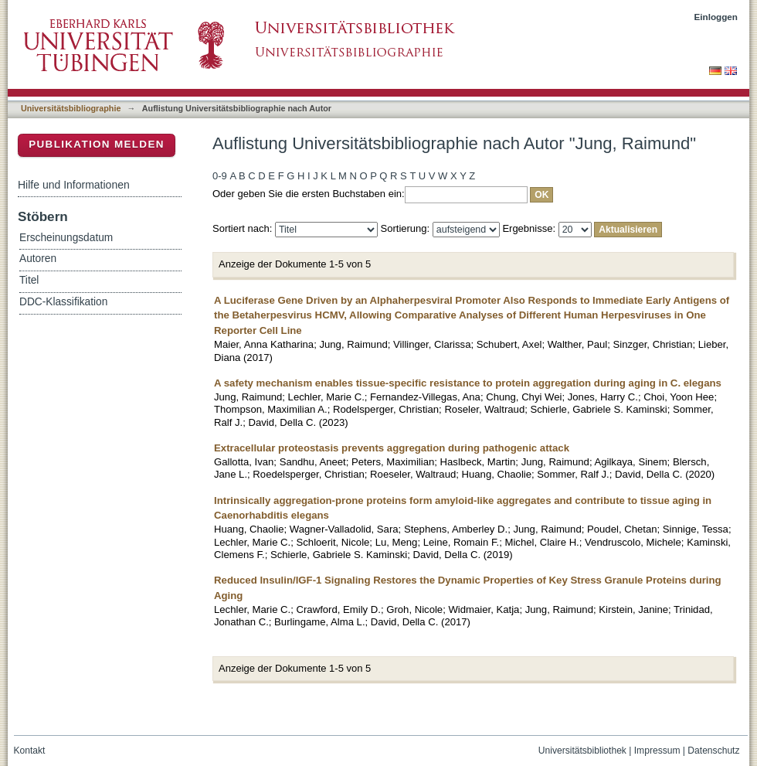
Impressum (657, 750)
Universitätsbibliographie (71, 108)
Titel (29, 280)
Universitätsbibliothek (582, 750)
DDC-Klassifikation (63, 302)
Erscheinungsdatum (66, 237)
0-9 (219, 176)
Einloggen (716, 17)
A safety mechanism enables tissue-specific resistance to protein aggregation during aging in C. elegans (467, 383)
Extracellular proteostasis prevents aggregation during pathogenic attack (391, 448)
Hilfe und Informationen (74, 185)
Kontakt (30, 750)
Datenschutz (713, 750)
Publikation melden (97, 144)
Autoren (37, 258)
